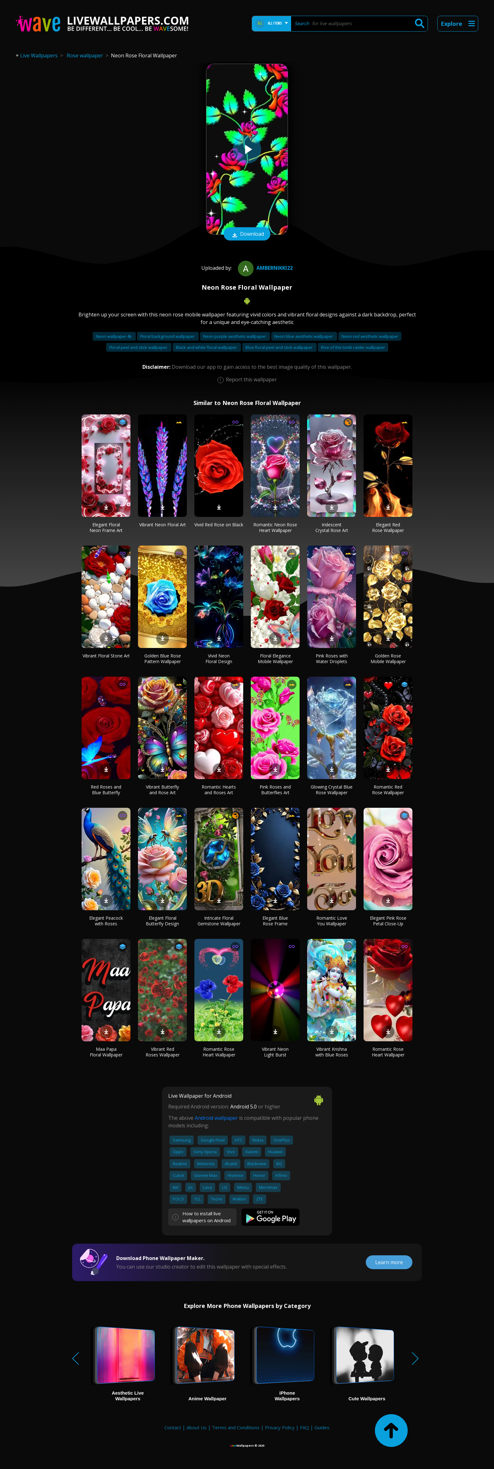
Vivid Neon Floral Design (218, 658)
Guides (322, 1427)
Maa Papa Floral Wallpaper (106, 1052)
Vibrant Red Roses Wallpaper (163, 1052)
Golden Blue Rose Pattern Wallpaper (162, 658)
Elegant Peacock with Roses (106, 921)
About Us (197, 1427)
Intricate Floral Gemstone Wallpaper (219, 921)
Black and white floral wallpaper (207, 347)
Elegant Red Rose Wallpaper (388, 527)
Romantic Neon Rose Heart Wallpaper (275, 527)
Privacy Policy (280, 1427)
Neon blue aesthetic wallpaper (304, 336)
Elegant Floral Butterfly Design (162, 921)
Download (247, 234)
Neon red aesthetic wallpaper (370, 336)
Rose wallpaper (85, 55)
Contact (172, 1427)
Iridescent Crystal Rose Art (331, 527)
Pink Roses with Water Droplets (332, 658)
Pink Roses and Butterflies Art (275, 789)
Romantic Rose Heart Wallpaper (219, 1052)
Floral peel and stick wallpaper (138, 347)
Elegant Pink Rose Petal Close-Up (388, 921)
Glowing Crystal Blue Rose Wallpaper (332, 789)
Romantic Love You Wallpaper (331, 921)
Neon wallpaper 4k (114, 336)
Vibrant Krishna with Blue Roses (331, 1052)
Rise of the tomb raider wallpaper (353, 347)
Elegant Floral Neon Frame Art (106, 527)
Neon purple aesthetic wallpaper (235, 336)
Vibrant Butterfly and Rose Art (162, 789)
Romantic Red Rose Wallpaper (388, 789)
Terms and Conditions (236, 1427)
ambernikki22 (264, 267)
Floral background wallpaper (168, 336)
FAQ (304, 1427)
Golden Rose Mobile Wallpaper (388, 658)
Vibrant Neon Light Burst (275, 1052)
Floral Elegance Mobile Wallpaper (275, 658)
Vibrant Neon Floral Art (162, 525)
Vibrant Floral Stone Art (106, 656)
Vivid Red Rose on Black (218, 525)
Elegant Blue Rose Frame (275, 921)
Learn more (389, 1262)
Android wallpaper (216, 1117)
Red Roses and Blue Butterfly (106, 789)
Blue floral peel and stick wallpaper (279, 347)
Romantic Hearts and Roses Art (219, 789)
